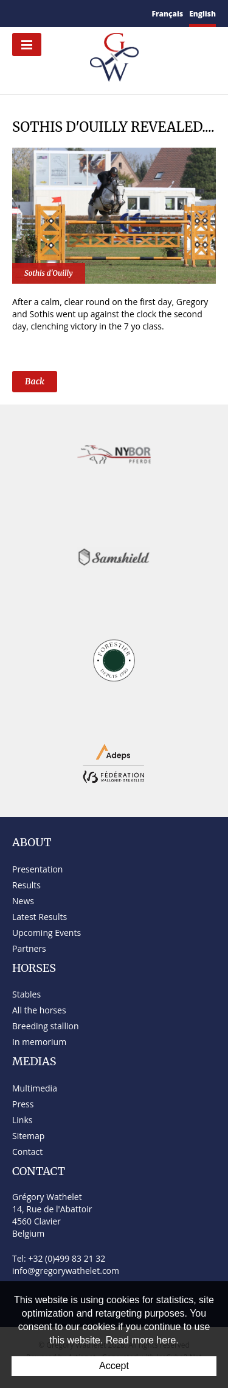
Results (26, 885)
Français (168, 14)
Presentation (37, 869)
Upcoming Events (46, 932)
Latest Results (39, 916)
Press (22, 1104)
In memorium (39, 1042)
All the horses (39, 1010)
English (202, 14)
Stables (26, 994)
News (23, 901)
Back (34, 381)
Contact (27, 1151)
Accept (114, 1366)
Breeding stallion (45, 1026)
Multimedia (34, 1088)
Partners (29, 948)
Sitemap (28, 1136)
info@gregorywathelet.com (65, 1270)
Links (22, 1120)
